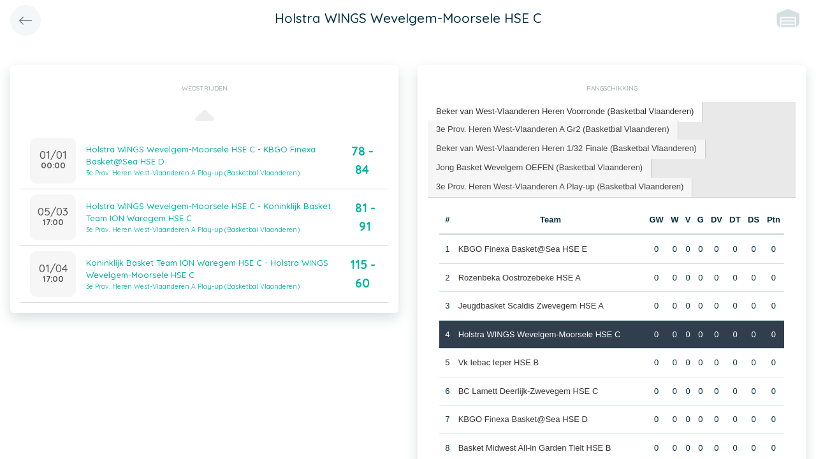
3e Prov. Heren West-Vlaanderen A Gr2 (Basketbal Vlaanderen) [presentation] (552, 129)
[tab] (565, 112)
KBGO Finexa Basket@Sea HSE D (523, 419)
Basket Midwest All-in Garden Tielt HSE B (534, 447)
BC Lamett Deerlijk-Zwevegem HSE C (528, 390)
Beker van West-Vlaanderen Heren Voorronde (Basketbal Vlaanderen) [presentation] (565, 111)
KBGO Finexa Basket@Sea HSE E (523, 249)
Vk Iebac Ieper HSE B (498, 362)
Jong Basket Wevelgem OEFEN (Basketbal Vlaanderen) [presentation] (539, 167)
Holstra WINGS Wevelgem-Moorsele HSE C (539, 334)
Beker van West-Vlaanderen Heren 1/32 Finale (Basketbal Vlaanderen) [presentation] (566, 148)
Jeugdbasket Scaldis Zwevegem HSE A (531, 305)
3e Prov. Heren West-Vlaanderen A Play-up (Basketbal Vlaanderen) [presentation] (559, 186)
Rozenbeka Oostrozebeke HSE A (519, 277)
